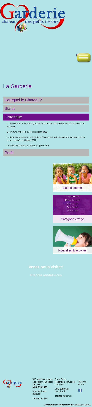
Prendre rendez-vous (46, 275)
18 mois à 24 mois (72, 200)
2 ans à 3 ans (72, 204)
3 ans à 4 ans (72, 207)
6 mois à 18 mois (72, 196)
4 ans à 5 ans (72, 211)
